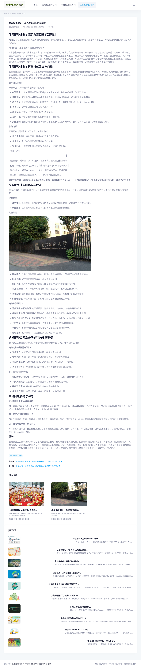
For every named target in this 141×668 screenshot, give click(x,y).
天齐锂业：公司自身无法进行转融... (72, 550)
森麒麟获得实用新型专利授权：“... (69, 561)
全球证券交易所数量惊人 (80, 607)
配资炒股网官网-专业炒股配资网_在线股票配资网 (31, 664)
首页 (5, 14)
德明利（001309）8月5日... (77, 629)
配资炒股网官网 (101, 664)
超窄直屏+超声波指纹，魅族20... (67, 573)
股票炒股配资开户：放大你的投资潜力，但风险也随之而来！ (40, 461)
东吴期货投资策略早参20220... (74, 618)
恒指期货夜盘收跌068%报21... (86, 538)
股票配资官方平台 (16, 456)
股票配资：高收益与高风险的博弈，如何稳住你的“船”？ (38, 466)
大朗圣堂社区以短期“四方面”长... (65, 595)
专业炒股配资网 (115, 664)
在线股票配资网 (15, 14)
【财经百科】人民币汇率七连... (23, 510)
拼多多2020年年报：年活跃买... (101, 641)
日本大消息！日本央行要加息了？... (64, 584)
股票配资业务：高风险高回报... (65, 510)
